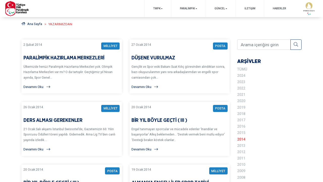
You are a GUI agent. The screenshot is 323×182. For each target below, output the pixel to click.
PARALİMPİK (187, 8)
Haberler (279, 8)
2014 (241, 138)
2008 (241, 175)
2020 (241, 100)
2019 (241, 106)
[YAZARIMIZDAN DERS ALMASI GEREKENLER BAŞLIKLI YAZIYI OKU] (72, 130)
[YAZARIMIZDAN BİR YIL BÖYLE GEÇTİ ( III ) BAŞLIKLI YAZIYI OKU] (179, 130)
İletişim (249, 8)
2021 (241, 94)
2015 (241, 131)
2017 (241, 119)
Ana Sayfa (31, 24)
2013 (241, 144)
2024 (241, 75)
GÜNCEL (219, 8)
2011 (241, 156)
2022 (241, 88)
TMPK (156, 8)
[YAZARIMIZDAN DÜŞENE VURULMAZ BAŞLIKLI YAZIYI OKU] (179, 67)
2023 (241, 82)
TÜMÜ (242, 69)
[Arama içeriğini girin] (264, 44)
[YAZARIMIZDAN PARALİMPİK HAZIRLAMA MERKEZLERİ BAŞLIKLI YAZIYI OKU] (72, 67)
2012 (241, 150)
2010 (241, 163)
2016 (241, 125)
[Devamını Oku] (72, 87)
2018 (241, 113)
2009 (241, 169)
